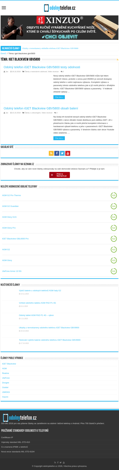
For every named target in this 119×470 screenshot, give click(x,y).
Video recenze (53, 71)
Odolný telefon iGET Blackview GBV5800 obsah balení (41, 108)
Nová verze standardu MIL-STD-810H (18, 451)
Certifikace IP (7, 437)
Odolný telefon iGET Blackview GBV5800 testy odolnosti (42, 67)
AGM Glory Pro (9, 228)
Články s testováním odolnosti (35, 71)
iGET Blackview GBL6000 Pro (15, 239)
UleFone (6, 378)
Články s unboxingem (32, 113)
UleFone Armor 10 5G (11, 271)
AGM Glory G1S (9, 217)
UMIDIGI (6, 392)
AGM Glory (7, 260)
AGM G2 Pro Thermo (11, 195)
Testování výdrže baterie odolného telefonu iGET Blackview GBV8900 (49, 340)
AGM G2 (6, 249)
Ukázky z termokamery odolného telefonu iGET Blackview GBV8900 (50, 48)
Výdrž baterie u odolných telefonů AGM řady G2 (40, 290)
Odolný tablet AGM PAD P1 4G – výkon (36, 315)
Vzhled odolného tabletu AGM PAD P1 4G (37, 303)
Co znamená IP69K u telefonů (14, 447)
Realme (5, 373)
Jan (7, 71)
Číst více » (59, 97)
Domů (3, 53)
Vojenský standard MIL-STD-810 (15, 442)
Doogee (5, 383)
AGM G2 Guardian (10, 206)
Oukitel (5, 387)
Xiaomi (5, 397)
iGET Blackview (9, 364)
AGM (4, 368)
